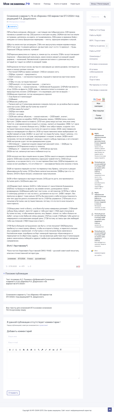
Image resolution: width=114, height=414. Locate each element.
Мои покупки (98, 111)
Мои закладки (98, 104)
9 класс (30, 259)
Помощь (47, 4)
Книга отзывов (60, 4)
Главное (36, 4)
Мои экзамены (16, 4)
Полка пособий (98, 116)
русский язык (40, 259)
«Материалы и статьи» (17, 22)
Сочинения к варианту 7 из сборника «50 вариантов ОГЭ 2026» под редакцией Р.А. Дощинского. (29, 296)
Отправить (13, 393)
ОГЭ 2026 (21, 259)
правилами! (43, 325)
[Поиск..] (96, 17)
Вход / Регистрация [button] (100, 4)
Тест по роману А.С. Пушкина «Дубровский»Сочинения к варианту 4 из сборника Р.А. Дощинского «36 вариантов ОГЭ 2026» (30, 281)
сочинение (12, 259)
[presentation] (24, 385)
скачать (12, 27)
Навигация (75, 4)
